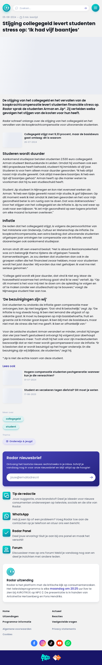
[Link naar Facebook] (34, 643)
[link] (13, 419)
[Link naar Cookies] (51, 634)
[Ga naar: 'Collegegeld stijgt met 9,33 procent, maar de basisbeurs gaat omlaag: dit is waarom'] (51, 139)
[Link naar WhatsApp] (68, 643)
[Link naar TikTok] (51, 643)
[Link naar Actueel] (76, 611)
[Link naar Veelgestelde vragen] (76, 621)
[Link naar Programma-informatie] (26, 621)
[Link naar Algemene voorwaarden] (26, 629)
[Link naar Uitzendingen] (26, 616)
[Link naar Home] (26, 611)
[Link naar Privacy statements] (76, 629)
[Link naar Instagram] (42, 643)
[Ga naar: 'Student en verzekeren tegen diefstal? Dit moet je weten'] (51, 395)
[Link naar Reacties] (76, 616)
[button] (85, 8)
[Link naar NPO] (57, 657)
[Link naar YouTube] (59, 643)
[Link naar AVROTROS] (45, 657)
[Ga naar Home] (6, 8)
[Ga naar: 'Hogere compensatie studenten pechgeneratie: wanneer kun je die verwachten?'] (51, 377)
